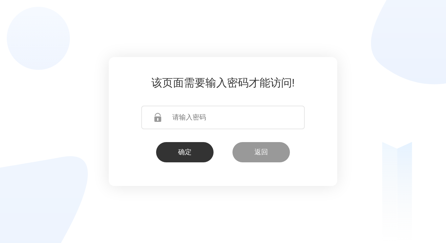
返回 (261, 152)
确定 (185, 152)
